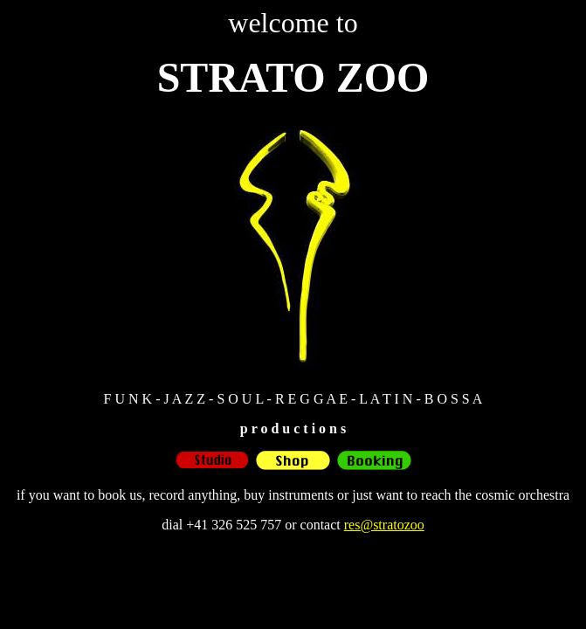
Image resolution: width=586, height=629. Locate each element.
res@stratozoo (384, 524)
